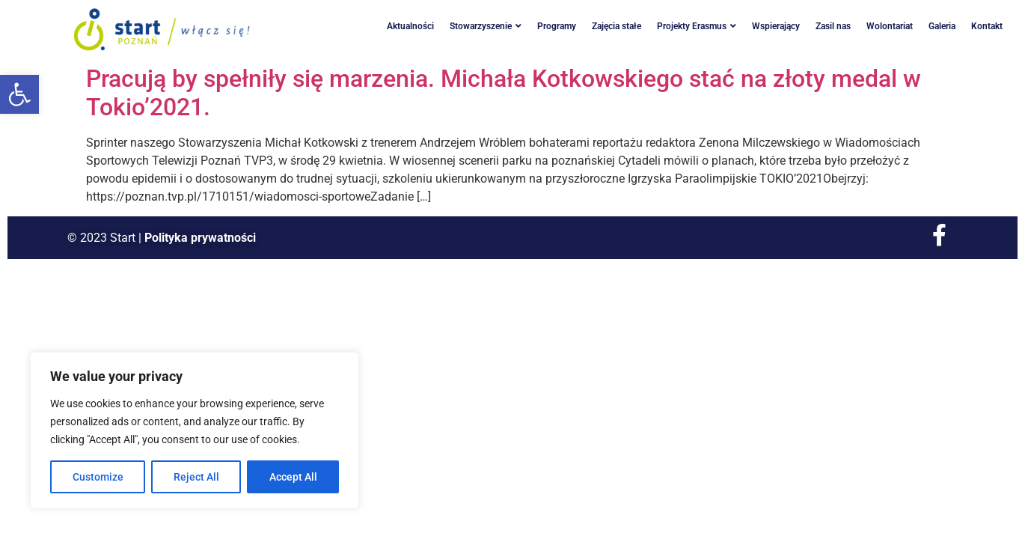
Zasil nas (833, 26)
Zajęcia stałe (616, 26)
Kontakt (987, 26)
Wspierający (776, 26)
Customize (98, 477)
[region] (194, 430)
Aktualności (410, 26)
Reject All (196, 477)
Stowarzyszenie (485, 26)
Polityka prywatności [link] (200, 238)
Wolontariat (889, 26)
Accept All (293, 477)
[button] (19, 94)
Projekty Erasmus (696, 26)
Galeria (941, 26)
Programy (556, 26)
